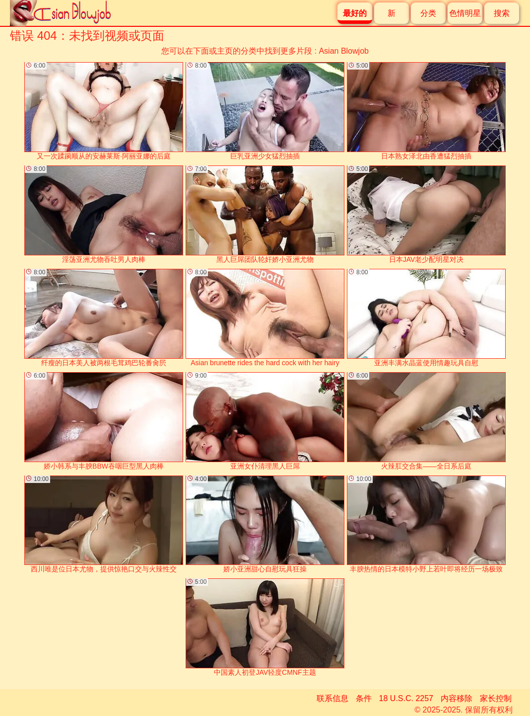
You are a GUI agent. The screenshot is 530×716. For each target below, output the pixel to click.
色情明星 (465, 13)
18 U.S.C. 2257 (406, 698)
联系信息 (332, 698)
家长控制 (496, 698)
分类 (428, 13)
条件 (364, 698)
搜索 (502, 13)
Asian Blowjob (344, 51)
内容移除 (456, 698)
